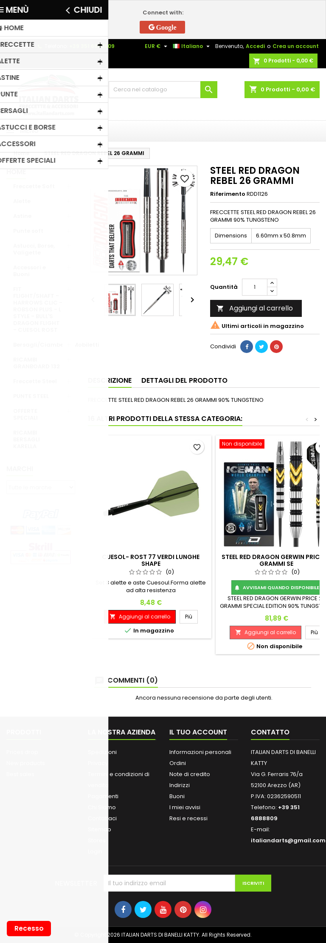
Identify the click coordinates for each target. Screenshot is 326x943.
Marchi (19, 469)
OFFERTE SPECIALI (25, 414)
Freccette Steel (35, 381)
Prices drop (22, 752)
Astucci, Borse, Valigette (34, 249)
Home (16, 172)
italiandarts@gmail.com (288, 840)
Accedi (255, 46)
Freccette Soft (34, 186)
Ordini (177, 763)
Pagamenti (103, 796)
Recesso (29, 928)
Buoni (177, 796)
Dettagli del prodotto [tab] (184, 380)
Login (95, 851)
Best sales (20, 774)
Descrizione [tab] (110, 380)
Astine (22, 216)
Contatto (18, 46)
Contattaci (102, 818)
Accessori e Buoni (29, 270)
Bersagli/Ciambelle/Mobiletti (44, 345)
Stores (97, 840)
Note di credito (189, 774)
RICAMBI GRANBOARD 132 (36, 363)
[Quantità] (254, 287)
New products (25, 763)
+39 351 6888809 (92, 46)
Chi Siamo (102, 807)
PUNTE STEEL (31, 396)
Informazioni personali (200, 752)
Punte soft (28, 231)
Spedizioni (102, 752)
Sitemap (99, 829)
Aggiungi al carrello (254, 308)
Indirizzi (179, 785)
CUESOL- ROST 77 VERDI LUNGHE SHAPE (151, 560)
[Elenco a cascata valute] (157, 46)
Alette (22, 201)
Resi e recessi (188, 818)
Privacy (98, 763)
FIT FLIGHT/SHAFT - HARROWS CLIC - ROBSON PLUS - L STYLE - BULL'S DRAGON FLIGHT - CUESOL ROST (37, 309)
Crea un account (296, 46)
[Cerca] (163, 89)
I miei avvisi (184, 807)
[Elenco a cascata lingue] (192, 46)
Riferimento (227, 194)
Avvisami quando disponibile (276, 587)
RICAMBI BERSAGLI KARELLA (26, 439)
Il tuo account (198, 732)
